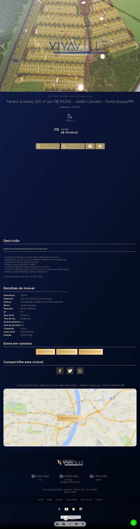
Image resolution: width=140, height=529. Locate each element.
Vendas (55, 96)
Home (40, 499)
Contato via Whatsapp (73, 146)
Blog (73, 509)
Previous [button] (3, 46)
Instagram (80, 509)
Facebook (59, 370)
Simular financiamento (49, 146)
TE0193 (90, 96)
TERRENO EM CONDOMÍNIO (78, 96)
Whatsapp (80, 370)
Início (50, 96)
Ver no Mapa (91, 489)
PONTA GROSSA (64, 96)
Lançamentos (71, 499)
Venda (49, 499)
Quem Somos (86, 499)
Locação (59, 499)
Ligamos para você (67, 352)
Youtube (66, 509)
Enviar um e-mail (45, 352)
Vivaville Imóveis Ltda (70, 462)
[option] (70, 46)
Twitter (70, 370)
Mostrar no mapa (69, 418)
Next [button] (136, 46)
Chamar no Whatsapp (91, 352)
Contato (99, 499)
